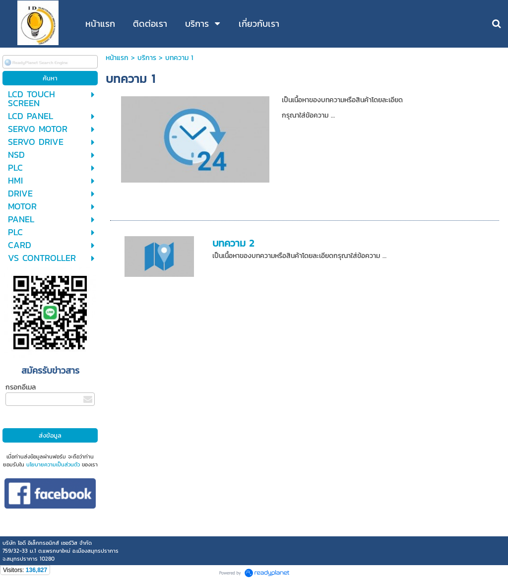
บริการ (146, 58)
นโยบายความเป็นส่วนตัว (53, 464)
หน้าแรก (117, 58)
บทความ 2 (233, 243)
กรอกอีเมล (20, 387)
